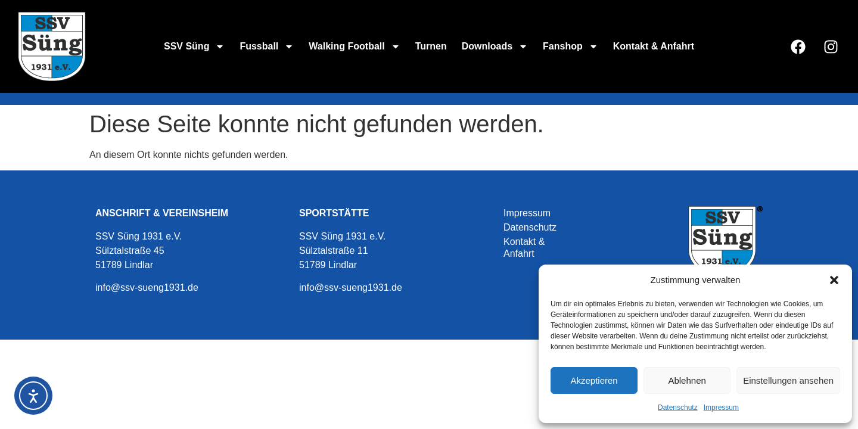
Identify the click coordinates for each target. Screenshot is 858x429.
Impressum (721, 407)
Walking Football (354, 46)
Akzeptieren (593, 380)
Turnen (431, 46)
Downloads (495, 46)
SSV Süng (194, 46)
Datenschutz (678, 407)
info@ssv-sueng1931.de (146, 287)
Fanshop (570, 46)
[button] (834, 280)
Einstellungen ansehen (788, 380)
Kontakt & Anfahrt (653, 46)
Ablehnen (686, 380)
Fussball (267, 46)
